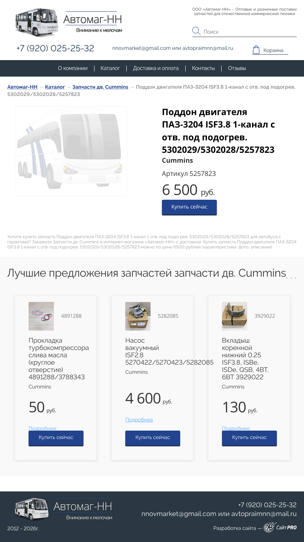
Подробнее (42, 429)
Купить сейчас (189, 206)
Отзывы (237, 68)
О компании (72, 68)
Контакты (203, 68)
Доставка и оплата (156, 68)
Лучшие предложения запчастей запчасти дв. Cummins (146, 273)
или (219, 514)
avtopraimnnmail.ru (264, 514)
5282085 (168, 316)
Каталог (110, 68)
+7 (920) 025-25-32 (267, 505)
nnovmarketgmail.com (178, 514)
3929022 (265, 316)
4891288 (71, 316)
